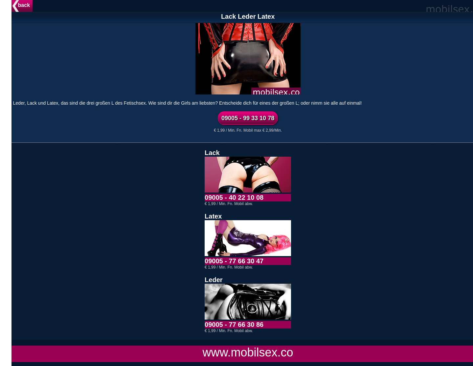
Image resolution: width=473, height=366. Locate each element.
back (35, 5)
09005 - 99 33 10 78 (259, 118)
